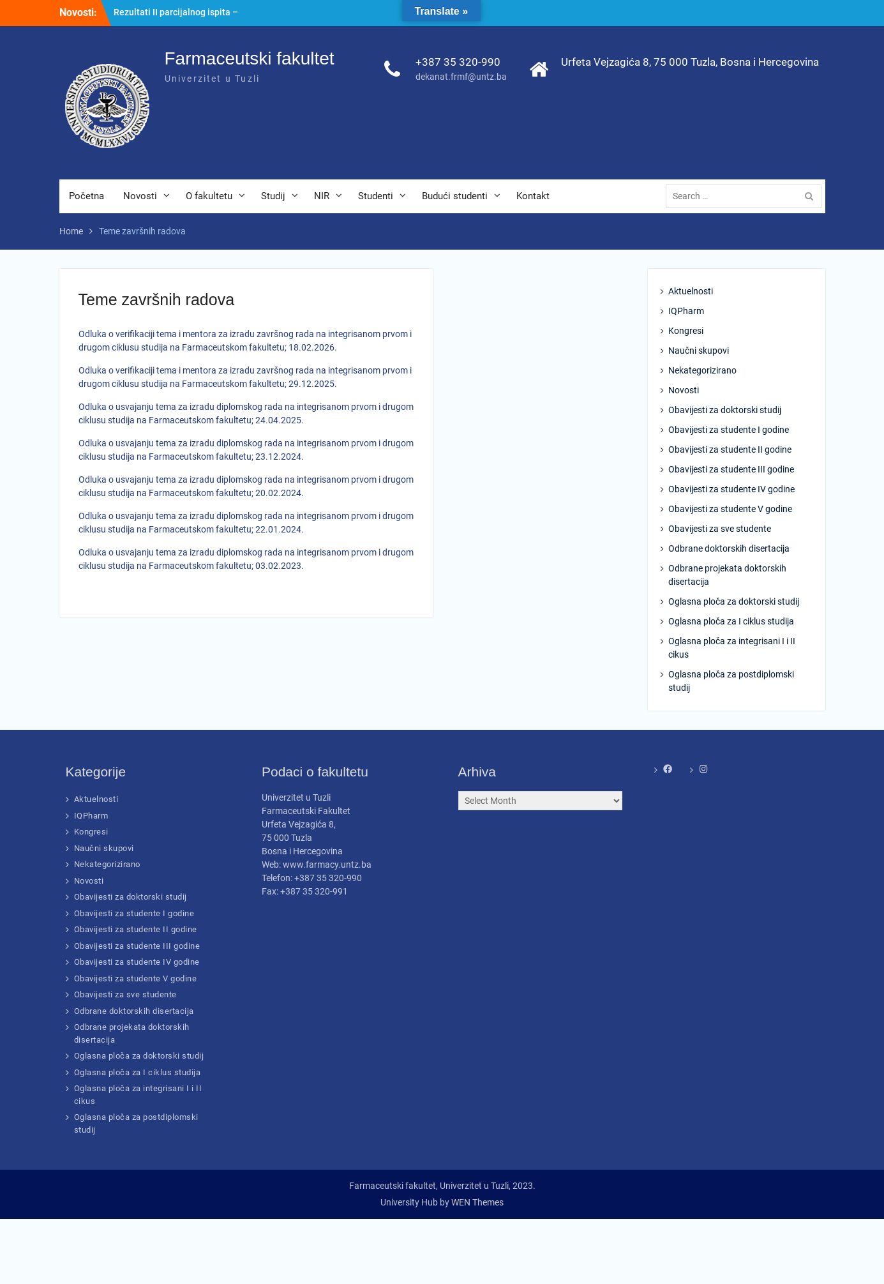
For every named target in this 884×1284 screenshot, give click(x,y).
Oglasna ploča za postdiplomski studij (731, 681)
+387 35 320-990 (458, 62)
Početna (86, 196)
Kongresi (685, 331)
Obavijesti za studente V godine (730, 509)
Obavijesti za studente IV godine (731, 489)
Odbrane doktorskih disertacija (729, 548)
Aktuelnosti (690, 291)
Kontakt (533, 196)
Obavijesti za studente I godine (728, 430)
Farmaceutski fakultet (249, 58)
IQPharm (686, 311)
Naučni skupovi (698, 350)
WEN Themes (477, 1202)
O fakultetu (209, 196)
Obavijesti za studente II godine (729, 449)
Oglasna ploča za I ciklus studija (731, 621)
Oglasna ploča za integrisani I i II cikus (731, 648)
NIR (321, 196)
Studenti (375, 196)
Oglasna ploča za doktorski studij (733, 601)
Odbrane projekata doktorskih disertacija (727, 575)
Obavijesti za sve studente (719, 529)
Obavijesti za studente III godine (731, 469)
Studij (273, 196)
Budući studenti (455, 196)
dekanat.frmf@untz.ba (461, 77)
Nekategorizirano (702, 370)
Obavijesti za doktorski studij (724, 410)
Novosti (140, 196)
